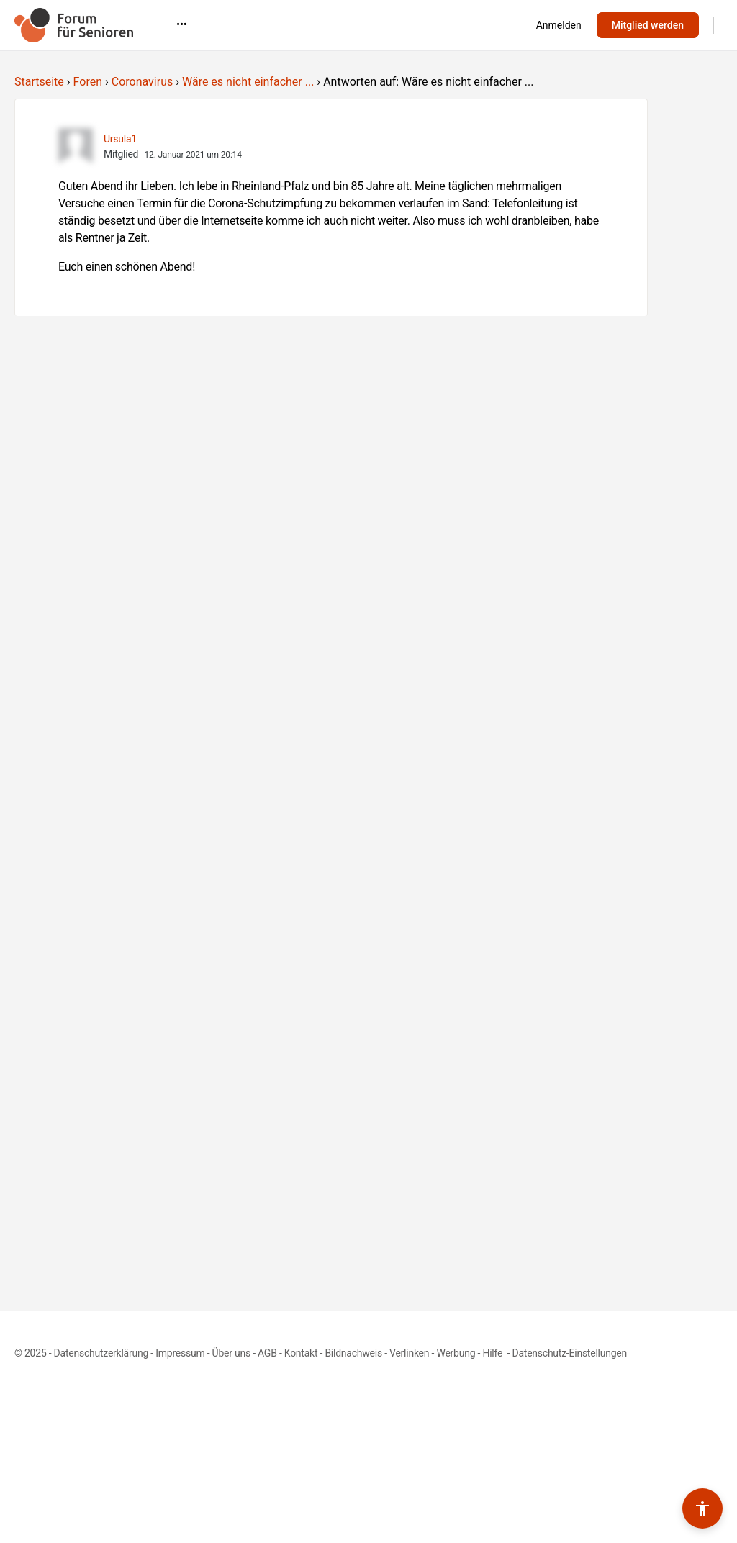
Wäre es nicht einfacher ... (248, 82)
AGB (267, 1353)
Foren (87, 82)
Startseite (39, 82)
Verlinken (409, 1353)
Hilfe (493, 1353)
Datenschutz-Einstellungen (569, 1353)
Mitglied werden (648, 25)
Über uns (231, 1353)
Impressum (179, 1353)
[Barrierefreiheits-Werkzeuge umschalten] (702, 1508)
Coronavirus (142, 82)
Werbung (455, 1353)
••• (422, 24)
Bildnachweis (353, 1353)
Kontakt (301, 1353)
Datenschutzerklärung (101, 1353)
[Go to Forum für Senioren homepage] (73, 24)
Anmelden (559, 25)
